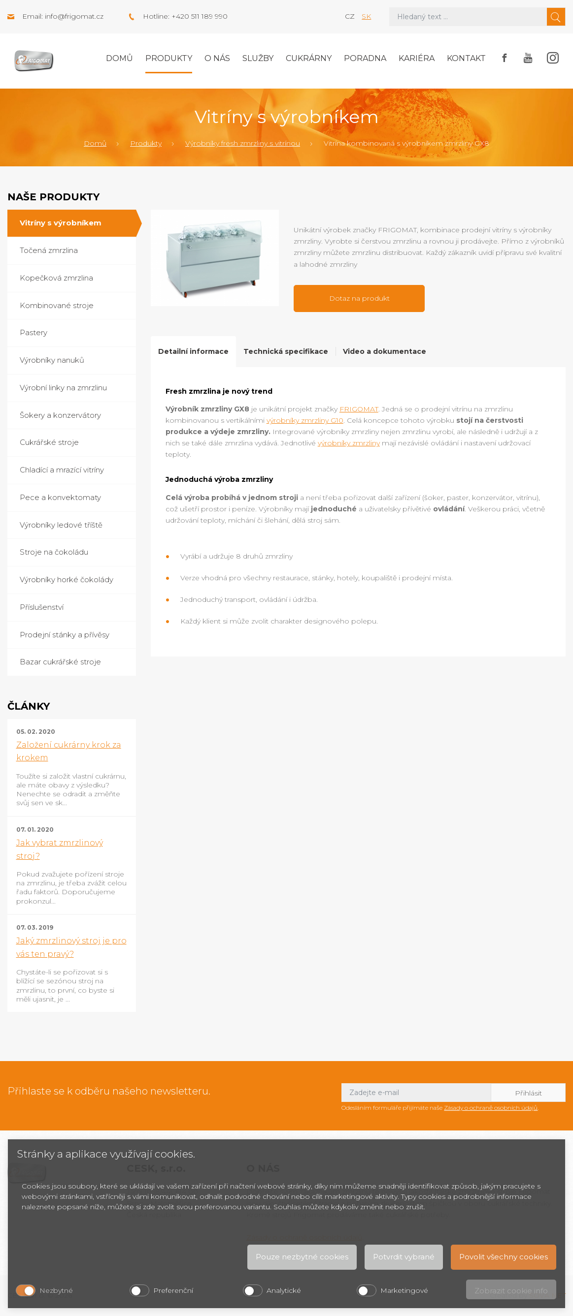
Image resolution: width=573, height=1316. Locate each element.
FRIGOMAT (358, 409)
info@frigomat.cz (74, 16)
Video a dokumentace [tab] (384, 351)
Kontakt (466, 58)
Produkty (168, 58)
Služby (257, 58)
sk (366, 16)
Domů (119, 58)
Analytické (284, 1290)
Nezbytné (56, 1290)
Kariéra (417, 58)
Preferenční (173, 1290)
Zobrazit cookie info (511, 1290)
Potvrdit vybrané (404, 1256)
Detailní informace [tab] (193, 351)
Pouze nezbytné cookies (302, 1256)
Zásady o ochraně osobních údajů (491, 1107)
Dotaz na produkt (359, 298)
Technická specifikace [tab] (285, 351)
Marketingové (404, 1290)
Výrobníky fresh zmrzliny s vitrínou (242, 143)
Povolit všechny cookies (503, 1256)
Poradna (365, 58)
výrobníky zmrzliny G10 (305, 420)
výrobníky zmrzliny (349, 443)
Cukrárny (309, 58)
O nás (217, 58)
